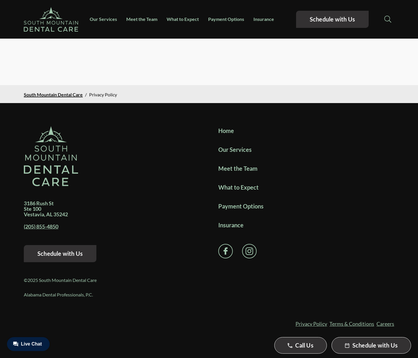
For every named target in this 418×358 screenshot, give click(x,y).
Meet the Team (141, 19)
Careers (385, 324)
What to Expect (183, 19)
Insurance (263, 19)
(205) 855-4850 (41, 226)
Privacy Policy (311, 324)
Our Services (103, 19)
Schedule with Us (332, 19)
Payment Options (226, 19)
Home (226, 130)
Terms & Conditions (351, 324)
